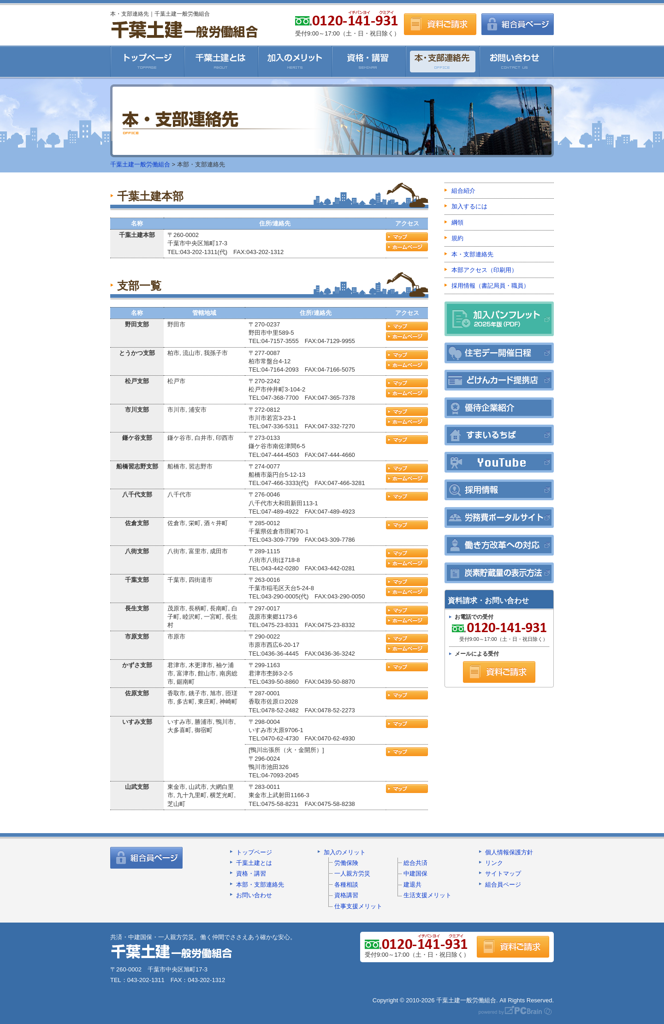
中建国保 (415, 873)
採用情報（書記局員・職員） (490, 285)
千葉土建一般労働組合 (184, 29)
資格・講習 (369, 61)
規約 (457, 238)
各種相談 (346, 884)
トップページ (254, 852)
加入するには (469, 206)
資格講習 (346, 895)
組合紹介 (463, 190)
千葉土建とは (221, 61)
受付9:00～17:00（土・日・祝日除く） (498, 632)
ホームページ (407, 247)
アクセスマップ (407, 236)
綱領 (457, 222)
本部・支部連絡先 (260, 884)
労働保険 (346, 862)
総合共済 (415, 862)
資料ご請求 (440, 24)
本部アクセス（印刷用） (484, 269)
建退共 (412, 884)
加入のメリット (295, 61)
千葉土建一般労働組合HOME (147, 61)
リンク (494, 862)
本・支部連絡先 (443, 61)
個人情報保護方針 (509, 852)
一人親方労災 (352, 873)
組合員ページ (517, 24)
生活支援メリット (427, 895)
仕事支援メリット (358, 906)
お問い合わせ (517, 61)
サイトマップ (503, 873)
